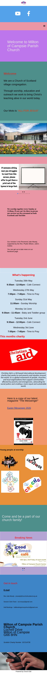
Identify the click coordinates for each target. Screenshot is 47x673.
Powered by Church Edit (23, 671)
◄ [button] (22, 192)
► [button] (24, 192)
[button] (17, 193)
